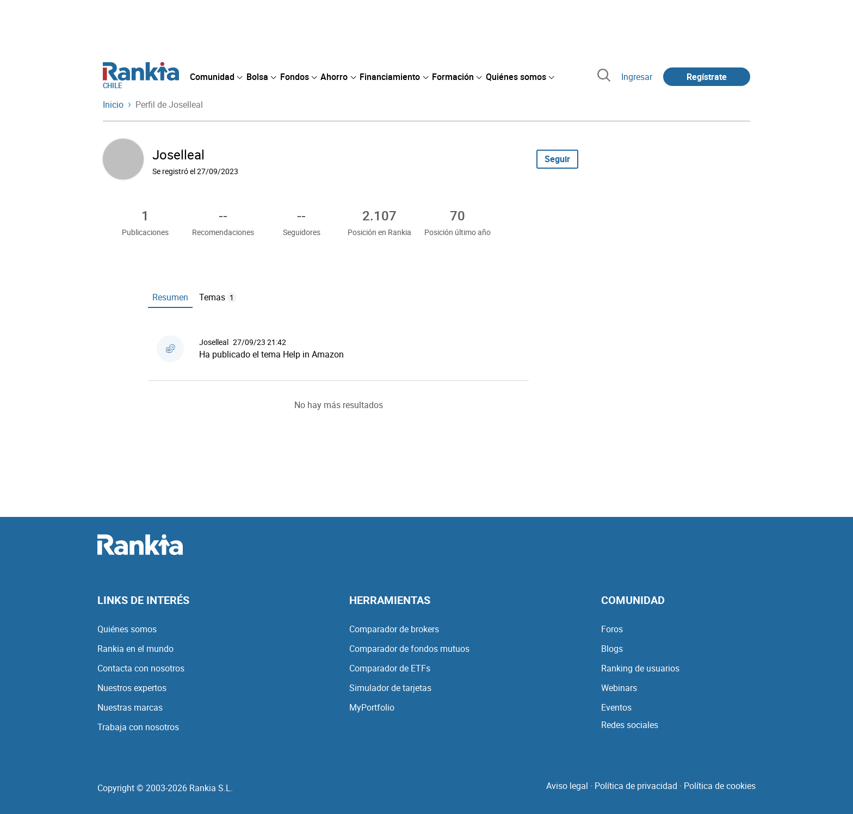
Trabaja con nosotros (138, 727)
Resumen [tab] (170, 297)
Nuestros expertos (131, 688)
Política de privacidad (636, 786)
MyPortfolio (371, 707)
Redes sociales (629, 725)
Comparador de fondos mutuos (409, 649)
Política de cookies (720, 786)
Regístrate (707, 77)
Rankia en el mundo (135, 649)
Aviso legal (567, 786)
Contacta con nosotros (140, 668)
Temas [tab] (217, 297)
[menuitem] (216, 76)
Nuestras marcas (130, 707)
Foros (612, 629)
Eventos (616, 707)
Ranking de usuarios (640, 668)
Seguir (557, 159)
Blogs (612, 649)
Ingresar (636, 77)
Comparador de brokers (394, 629)
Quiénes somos (127, 629)
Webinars (619, 688)
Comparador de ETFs (389, 668)
